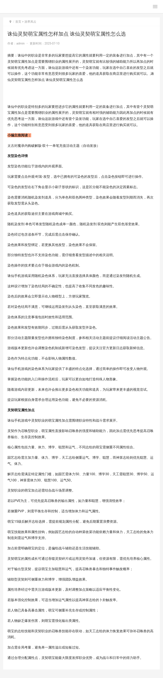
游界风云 (30, 21)
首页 (18, 21)
